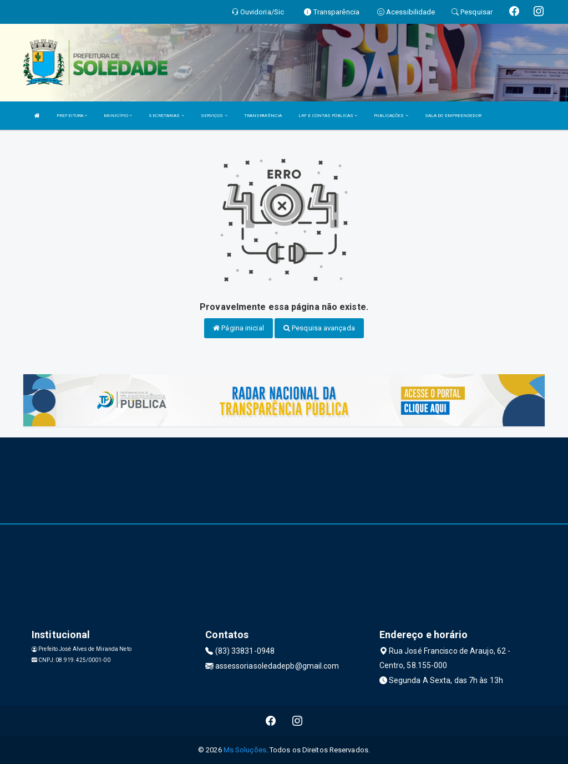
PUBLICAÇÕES (391, 115)
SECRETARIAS (166, 115)
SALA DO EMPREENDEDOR (453, 115)
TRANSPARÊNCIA (263, 115)
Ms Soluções (245, 750)
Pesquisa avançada (319, 328)
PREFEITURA (72, 115)
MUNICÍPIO (118, 115)
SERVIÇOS (214, 115)
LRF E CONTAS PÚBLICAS (327, 115)
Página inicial (238, 328)
